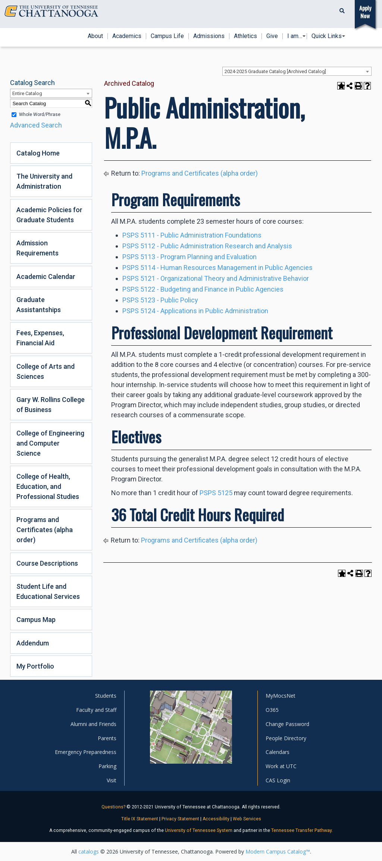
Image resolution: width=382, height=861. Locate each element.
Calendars (277, 751)
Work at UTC (281, 766)
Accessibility (216, 818)
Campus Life (167, 36)
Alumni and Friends (93, 724)
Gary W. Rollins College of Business (50, 405)
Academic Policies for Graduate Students (49, 215)
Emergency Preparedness (85, 751)
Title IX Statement (139, 818)
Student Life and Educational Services (48, 591)
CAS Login (278, 780)
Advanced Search (36, 125)
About (95, 36)
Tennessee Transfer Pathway (301, 830)
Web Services (247, 818)
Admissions (209, 36)
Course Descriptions (47, 563)
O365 (272, 709)
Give (272, 36)
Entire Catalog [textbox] (27, 93)
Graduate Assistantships (38, 305)
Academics (126, 36)
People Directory (286, 738)
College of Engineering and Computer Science (50, 443)
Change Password (287, 724)
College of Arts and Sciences (45, 371)
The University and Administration (44, 181)
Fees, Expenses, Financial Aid (40, 338)
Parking (107, 766)
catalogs (88, 851)
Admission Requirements (37, 248)
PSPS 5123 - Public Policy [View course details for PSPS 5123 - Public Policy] (160, 300)
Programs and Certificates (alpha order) (44, 530)
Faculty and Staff (96, 709)
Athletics (245, 36)
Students (105, 695)
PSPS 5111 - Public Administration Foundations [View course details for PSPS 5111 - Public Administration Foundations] (192, 235)
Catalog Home (38, 153)
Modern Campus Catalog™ (277, 851)
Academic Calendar (45, 276)
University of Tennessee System (198, 830)
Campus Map (36, 619)
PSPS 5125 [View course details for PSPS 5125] (216, 493)
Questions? (113, 807)
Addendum (32, 643)
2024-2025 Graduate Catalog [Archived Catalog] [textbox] (275, 71)
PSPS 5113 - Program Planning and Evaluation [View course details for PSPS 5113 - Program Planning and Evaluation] (189, 257)
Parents (107, 738)
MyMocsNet (280, 695)
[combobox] (297, 71)
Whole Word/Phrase (39, 114)
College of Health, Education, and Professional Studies (47, 486)
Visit (111, 780)
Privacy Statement (180, 818)
